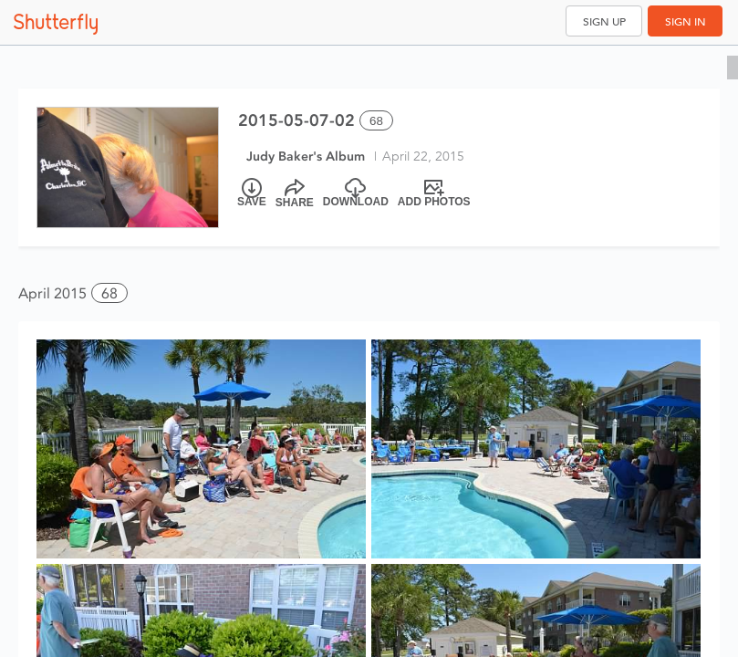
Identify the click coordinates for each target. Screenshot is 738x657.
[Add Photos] (434, 193)
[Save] (251, 193)
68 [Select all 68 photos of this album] (376, 121)
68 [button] (109, 293)
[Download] (356, 193)
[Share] (294, 193)
